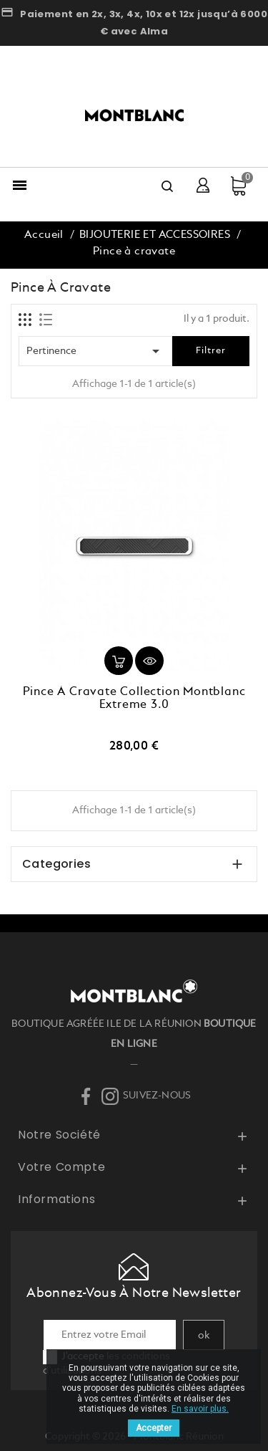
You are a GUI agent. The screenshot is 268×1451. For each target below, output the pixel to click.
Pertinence (95, 351)
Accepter (154, 1428)
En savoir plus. (200, 1409)
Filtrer (211, 350)
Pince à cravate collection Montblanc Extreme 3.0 (134, 698)
